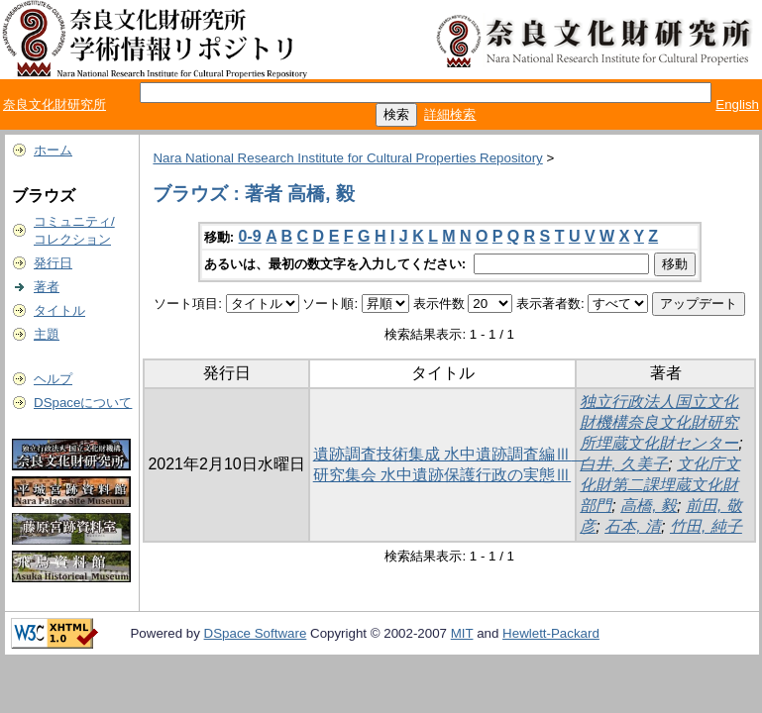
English (737, 104)
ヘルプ (53, 378)
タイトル (59, 310)
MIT (462, 633)
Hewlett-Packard (550, 633)
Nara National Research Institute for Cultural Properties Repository (347, 158)
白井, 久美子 (624, 464)
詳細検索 (450, 114)
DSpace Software (255, 633)
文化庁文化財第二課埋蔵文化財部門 (660, 485)
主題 (46, 334)
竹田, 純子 (706, 526)
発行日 (53, 262)
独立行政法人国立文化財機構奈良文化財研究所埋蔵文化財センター (659, 422)
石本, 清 (632, 526)
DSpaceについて (83, 402)
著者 (46, 286)
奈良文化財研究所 (54, 104)
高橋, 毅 (648, 505)
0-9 (250, 236)
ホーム (53, 150)
